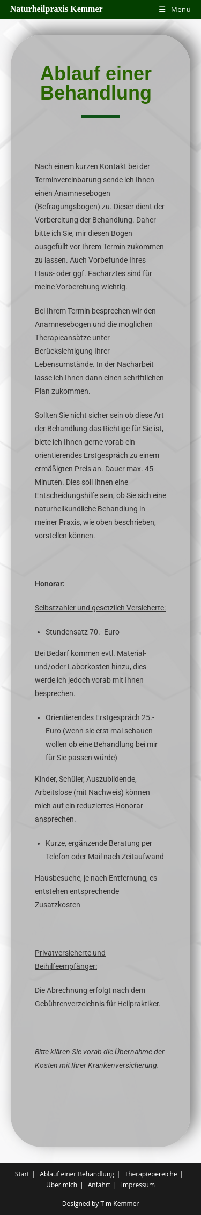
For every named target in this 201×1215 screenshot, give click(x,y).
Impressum (138, 1184)
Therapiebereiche (151, 1174)
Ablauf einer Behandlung (77, 1174)
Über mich (61, 1184)
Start (22, 1174)
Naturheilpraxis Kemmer (56, 8)
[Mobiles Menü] (175, 9)
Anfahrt (99, 1184)
